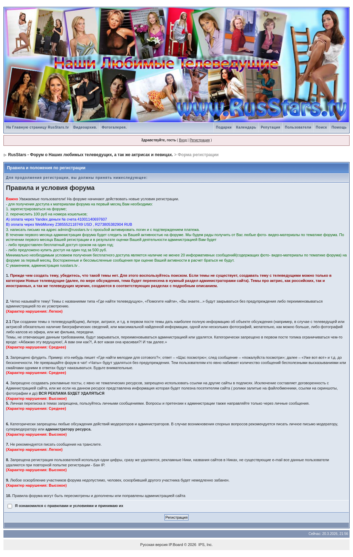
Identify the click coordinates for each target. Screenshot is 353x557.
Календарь (246, 127)
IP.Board (176, 545)
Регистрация (200, 140)
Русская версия (154, 545)
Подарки (224, 127)
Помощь (339, 127)
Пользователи (298, 127)
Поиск (321, 127)
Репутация (270, 127)
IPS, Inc (205, 545)
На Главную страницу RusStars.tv (37, 127)
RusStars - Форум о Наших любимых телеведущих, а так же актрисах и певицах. (90, 154)
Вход (183, 140)
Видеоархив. (85, 127)
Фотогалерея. (114, 127)
